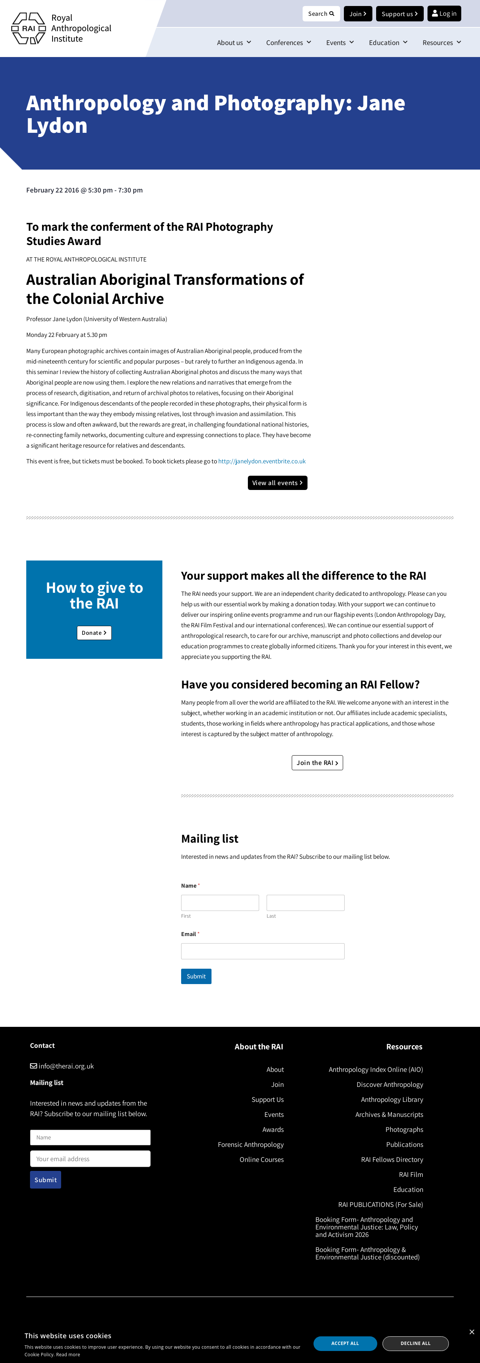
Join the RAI (317, 763)
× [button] (471, 1332)
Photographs (403, 1129)
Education (388, 42)
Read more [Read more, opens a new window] (68, 1354)
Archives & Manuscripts (388, 1114)
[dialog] (240, 1343)
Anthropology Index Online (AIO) (374, 1069)
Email (190, 934)
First (186, 916)
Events (340, 42)
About (273, 1069)
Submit (196, 976)
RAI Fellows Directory (391, 1159)
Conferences (288, 42)
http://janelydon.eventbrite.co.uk (262, 461)
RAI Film (410, 1174)
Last (271, 916)
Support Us (266, 1099)
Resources (442, 42)
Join (276, 1084)
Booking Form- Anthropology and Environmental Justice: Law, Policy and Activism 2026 (368, 1227)
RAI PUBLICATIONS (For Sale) (379, 1204)
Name (38, 1125)
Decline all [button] (416, 1343)
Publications (403, 1144)
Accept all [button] (345, 1343)
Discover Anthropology (388, 1084)
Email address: (90, 1157)
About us (234, 42)
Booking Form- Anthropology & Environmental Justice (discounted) (369, 1253)
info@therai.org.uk (62, 1066)
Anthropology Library (391, 1099)
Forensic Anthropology (249, 1144)
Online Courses (260, 1159)
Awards (271, 1129)
